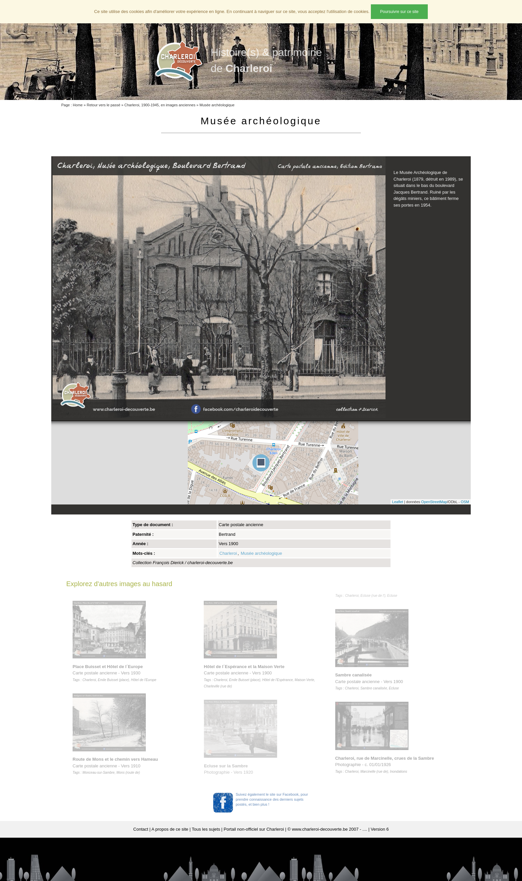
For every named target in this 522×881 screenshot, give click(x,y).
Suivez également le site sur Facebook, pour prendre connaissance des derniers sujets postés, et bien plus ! (272, 799)
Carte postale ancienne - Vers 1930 (116, 673)
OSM (465, 502)
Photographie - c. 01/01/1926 (386, 765)
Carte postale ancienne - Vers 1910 (116, 766)
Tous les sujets (206, 829)
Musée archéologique (216, 105)
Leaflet (397, 502)
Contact (140, 829)
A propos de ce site (169, 829)
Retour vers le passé (103, 105)
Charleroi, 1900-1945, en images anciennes (160, 105)
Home (78, 105)
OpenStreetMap (434, 502)
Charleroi (228, 553)
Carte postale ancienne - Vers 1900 (370, 681)
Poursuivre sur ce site (399, 11)
